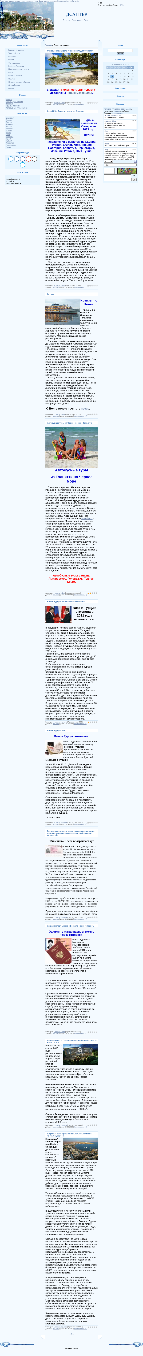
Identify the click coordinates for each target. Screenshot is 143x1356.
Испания (9, 128)
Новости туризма (60, 722)
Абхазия (9, 104)
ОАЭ (8, 135)
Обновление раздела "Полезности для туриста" (70, 51)
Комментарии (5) (80, 1033)
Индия (9, 126)
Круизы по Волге (13, 106)
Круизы (50, 294)
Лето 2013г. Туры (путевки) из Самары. (65, 111)
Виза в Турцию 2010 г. (57, 730)
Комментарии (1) (80, 104)
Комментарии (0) (80, 416)
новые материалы (79, 92)
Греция (9, 120)
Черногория (11, 145)
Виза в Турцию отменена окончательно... (66, 602)
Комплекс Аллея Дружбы (68, 1)
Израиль (9, 124)
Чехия (8, 147)
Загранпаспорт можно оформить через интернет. (70, 926)
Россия (9, 99)
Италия (9, 130)
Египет (9, 122)
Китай (8, 132)
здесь (85, 408)
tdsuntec (56, 104)
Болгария (10, 118)
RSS (122, 5)
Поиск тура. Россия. (14, 102)
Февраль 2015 (120, 64)
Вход (86, 20)
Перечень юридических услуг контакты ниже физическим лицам (27, 1)
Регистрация (77, 20)
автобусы (87, 518)
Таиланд (9, 137)
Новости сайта (59, 103)
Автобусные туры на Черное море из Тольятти (69, 423)
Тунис (8, 139)
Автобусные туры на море (17, 108)
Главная (66, 20)
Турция (9, 141)
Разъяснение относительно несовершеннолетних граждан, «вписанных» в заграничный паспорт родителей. (70, 833)
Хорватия (10, 143)
